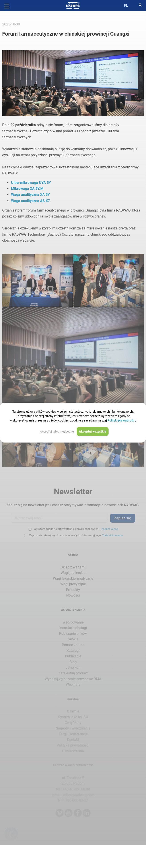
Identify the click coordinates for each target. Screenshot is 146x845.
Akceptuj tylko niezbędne (57, 431)
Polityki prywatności (121, 420)
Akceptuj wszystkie (92, 431)
